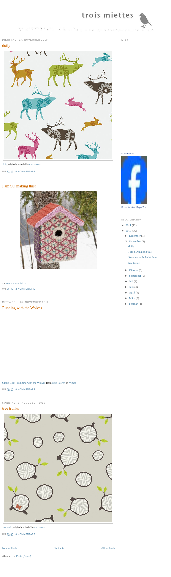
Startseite (59, 548)
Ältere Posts (108, 548)
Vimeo (72, 382)
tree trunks (10, 408)
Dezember (135, 235)
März (132, 298)
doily (6, 45)
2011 (129, 225)
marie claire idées (16, 283)
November (135, 241)
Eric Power (58, 382)
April (132, 292)
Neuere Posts (9, 548)
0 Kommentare (25, 171)
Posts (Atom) (23, 556)
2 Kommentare (25, 289)
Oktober (134, 270)
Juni (132, 286)
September (135, 275)
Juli (131, 281)
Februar (134, 303)
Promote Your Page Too (133, 207)
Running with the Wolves (22, 308)
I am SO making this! (19, 186)
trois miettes (34, 164)
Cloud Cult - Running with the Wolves (23, 382)
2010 (129, 230)
